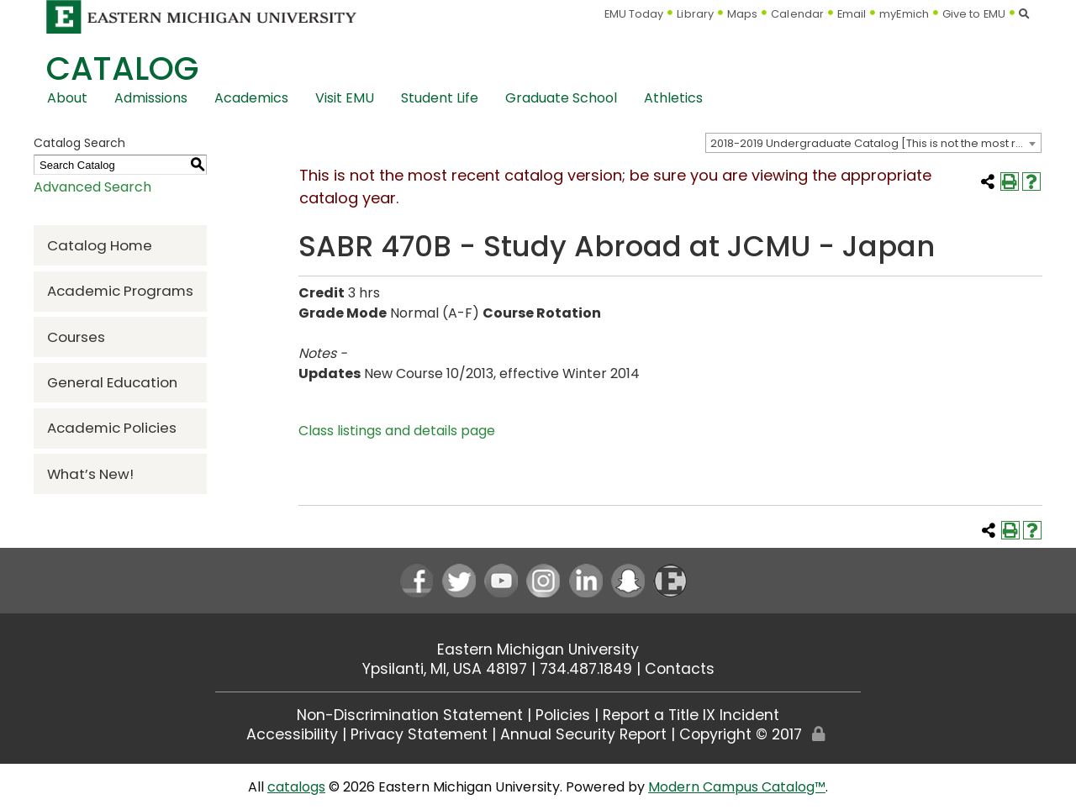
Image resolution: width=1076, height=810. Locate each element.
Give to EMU (973, 14)
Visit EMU (344, 98)
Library (695, 14)
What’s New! (90, 474)
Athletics (673, 98)
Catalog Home (99, 245)
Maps (742, 14)
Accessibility (292, 734)
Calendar (797, 14)
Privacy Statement (419, 734)
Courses (76, 337)
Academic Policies (112, 428)
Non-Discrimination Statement (410, 715)
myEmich (904, 14)
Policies (562, 715)
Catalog (122, 68)
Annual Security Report (583, 734)
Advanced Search (92, 187)
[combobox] (873, 143)
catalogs (296, 787)
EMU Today (634, 14)
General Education (112, 382)
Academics (251, 98)
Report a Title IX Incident (691, 715)
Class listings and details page (396, 430)
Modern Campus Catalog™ (736, 787)
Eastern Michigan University (538, 649)
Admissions (150, 98)
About (67, 98)
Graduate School (561, 98)
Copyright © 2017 (740, 734)
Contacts (680, 669)
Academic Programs (120, 291)
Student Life (439, 98)
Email (852, 14)
